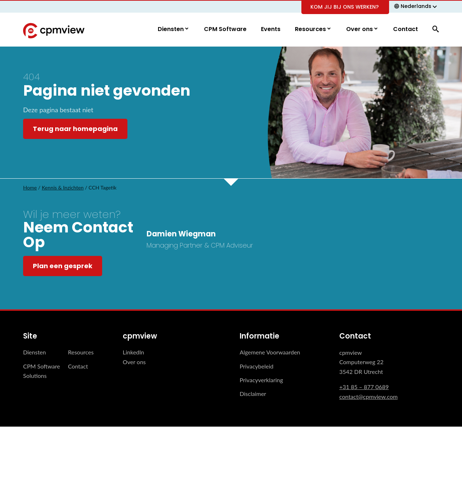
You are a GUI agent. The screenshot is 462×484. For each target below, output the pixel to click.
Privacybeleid (256, 366)
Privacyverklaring (261, 380)
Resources (311, 29)
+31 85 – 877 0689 (364, 387)
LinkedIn (133, 352)
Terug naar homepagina (75, 129)
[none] (416, 6)
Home (30, 188)
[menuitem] (416, 6)
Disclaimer (253, 394)
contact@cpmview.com (368, 396)
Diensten (171, 29)
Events (270, 29)
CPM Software (225, 29)
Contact (405, 29)
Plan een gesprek (62, 266)
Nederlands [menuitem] (416, 6)
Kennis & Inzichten (63, 188)
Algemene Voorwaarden (270, 352)
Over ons (360, 29)
